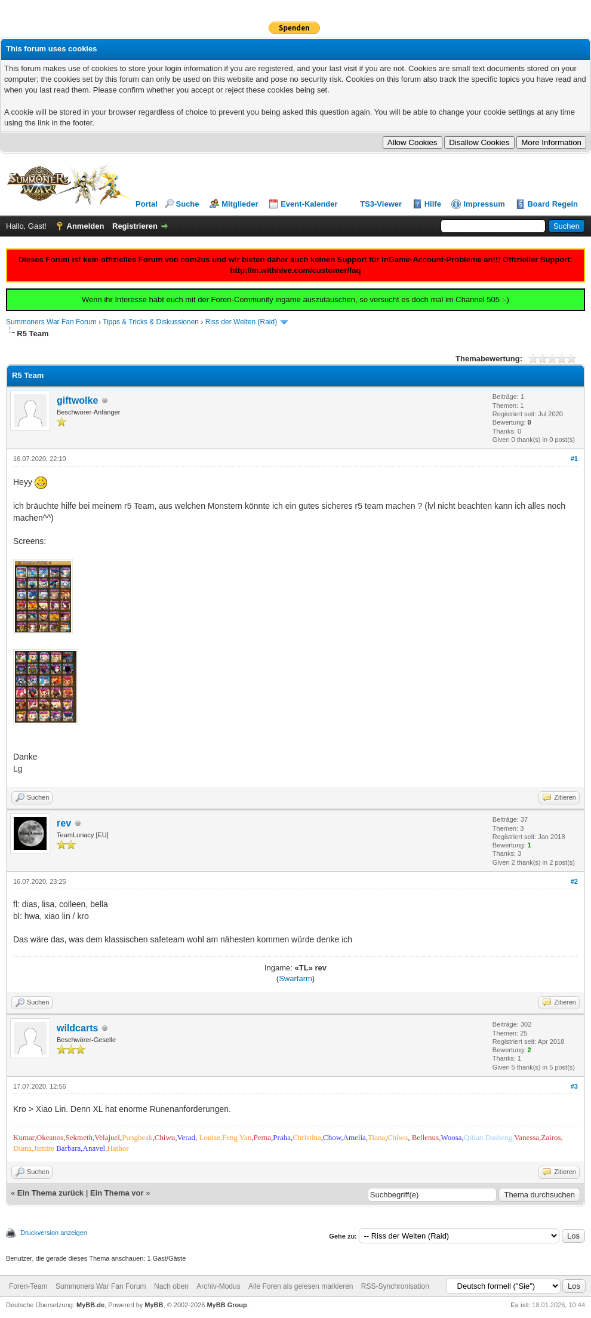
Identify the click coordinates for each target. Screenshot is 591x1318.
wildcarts (77, 1028)
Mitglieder (239, 203)
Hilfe (432, 203)
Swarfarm (295, 978)
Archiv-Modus (218, 1286)
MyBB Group (227, 1304)
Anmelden (85, 226)
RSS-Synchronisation (395, 1286)
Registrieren (135, 226)
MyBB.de (90, 1304)
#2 (574, 881)
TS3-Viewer (381, 203)
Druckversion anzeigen (53, 1232)
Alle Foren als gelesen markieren (300, 1286)
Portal (147, 203)
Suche (187, 203)
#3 (574, 1086)
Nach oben (171, 1286)
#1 (574, 458)
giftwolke (77, 400)
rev (64, 823)
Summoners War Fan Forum (51, 322)
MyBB (153, 1304)
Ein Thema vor (117, 1192)
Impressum (483, 203)
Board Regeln (552, 203)
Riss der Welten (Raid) (241, 322)
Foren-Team (28, 1286)
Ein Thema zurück (50, 1192)
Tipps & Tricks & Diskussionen (151, 322)
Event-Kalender (309, 203)
